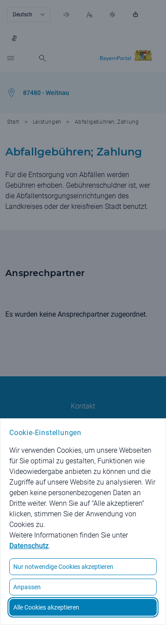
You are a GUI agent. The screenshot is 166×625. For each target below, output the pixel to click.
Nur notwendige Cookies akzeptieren (63, 566)
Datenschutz (29, 546)
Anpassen (27, 587)
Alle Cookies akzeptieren (46, 607)
